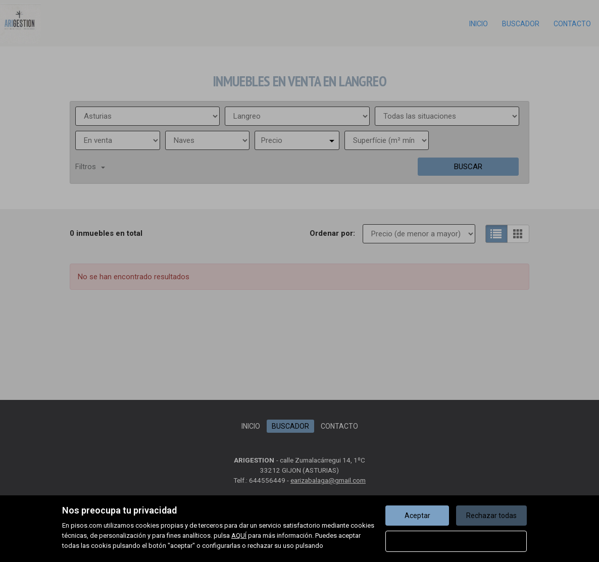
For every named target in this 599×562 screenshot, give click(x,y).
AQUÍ (238, 535)
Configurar (456, 541)
